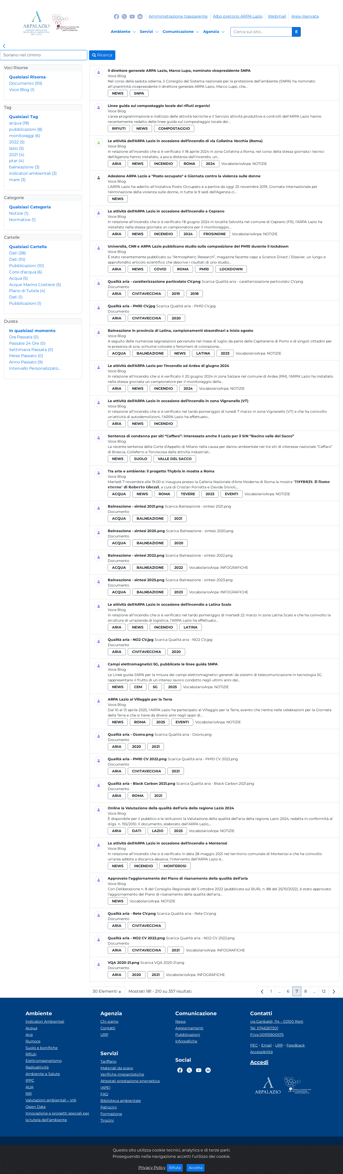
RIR (29, 1093)
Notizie (18, 213)
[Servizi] (150, 32)
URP (104, 1034)
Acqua (18, 278)
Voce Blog (21, 89)
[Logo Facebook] (116, 16)
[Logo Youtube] (132, 16)
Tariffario (108, 1061)
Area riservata (305, 16)
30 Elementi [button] (109, 992)
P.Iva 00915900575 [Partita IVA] (267, 1034)
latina (203, 353)
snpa (139, 93)
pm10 (204, 269)
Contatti (107, 1028)
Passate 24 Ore (27, 343)
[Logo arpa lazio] (36, 23)
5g (155, 687)
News (180, 1021)
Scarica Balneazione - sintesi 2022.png (199, 555)
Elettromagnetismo (44, 1060)
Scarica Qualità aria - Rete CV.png (186, 913)
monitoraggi (24, 135)
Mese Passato (26, 355)
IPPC (30, 1080)
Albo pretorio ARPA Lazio (238, 16)
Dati (17, 253)
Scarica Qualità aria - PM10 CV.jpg (186, 306)
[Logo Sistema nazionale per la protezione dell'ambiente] (65, 23)
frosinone (214, 234)
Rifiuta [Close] (176, 1167)
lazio (16, 148)
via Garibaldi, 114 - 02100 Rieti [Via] (276, 1021)
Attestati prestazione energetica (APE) (130, 1084)
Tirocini (107, 1120)
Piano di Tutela (27, 290)
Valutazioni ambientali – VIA (51, 1100)
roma (189, 163)
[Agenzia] (214, 32)
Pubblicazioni (26, 265)
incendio (163, 163)
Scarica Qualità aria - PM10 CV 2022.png (203, 759)
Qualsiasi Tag (23, 116)
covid (160, 269)
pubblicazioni (25, 129)
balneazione (24, 167)
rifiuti (119, 128)
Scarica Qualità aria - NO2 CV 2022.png (200, 938)
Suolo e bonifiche (42, 1048)
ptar (16, 160)
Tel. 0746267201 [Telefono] (264, 1028)
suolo (140, 458)
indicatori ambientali (33, 173)
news (117, 93)
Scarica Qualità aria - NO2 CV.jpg (183, 639)
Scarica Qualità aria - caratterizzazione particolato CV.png (252, 281)
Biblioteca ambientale (120, 1100)
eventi (231, 494)
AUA (29, 1087)
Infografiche (234, 567)
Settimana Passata (31, 349)
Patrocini (108, 1107)
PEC (254, 1045)
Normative (22, 219)
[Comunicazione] (181, 32)
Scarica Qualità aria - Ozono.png (183, 734)
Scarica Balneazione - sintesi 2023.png (199, 580)
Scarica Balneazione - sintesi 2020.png (199, 531)
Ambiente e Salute (43, 1074)
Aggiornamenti (189, 1028)
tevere (188, 494)
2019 (176, 293)
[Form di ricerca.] (261, 32)
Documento (25, 83)
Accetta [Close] (197, 1167)
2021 (16, 154)
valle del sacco (175, 458)
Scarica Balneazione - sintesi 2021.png (198, 506)
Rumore (33, 1041)
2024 (210, 163)
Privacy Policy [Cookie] (152, 1167)
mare (17, 179)
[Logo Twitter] (124, 16)
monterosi (175, 866)
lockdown (231, 269)
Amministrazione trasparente (178, 16)
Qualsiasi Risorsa (27, 77)
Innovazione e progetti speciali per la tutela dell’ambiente (57, 1116)
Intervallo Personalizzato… (35, 368)
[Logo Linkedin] (140, 16)
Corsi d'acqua (25, 272)
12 (325, 992)
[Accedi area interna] (259, 1063)
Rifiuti (31, 1054)
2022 (17, 142)
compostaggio (174, 128)
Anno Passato (26, 362)
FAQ (104, 1094)
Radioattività (37, 1067)
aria (116, 163)
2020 (176, 318)
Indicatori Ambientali (45, 1021)
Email (266, 1045)
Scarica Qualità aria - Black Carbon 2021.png (215, 783)
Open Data (36, 1106)
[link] (4, 46)
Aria (29, 1034)
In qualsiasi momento (32, 330)
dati (136, 831)
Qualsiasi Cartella (28, 246)
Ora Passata (24, 337)
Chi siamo (109, 1021)
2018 (194, 293)
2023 (225, 353)
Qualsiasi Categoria (30, 207)
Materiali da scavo (116, 1068)
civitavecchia (146, 293)
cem (138, 687)
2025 (172, 687)
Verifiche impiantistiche (122, 1074)
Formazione (111, 1114)
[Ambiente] (124, 32)
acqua (19, 123)
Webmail (277, 16)
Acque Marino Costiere (35, 284)
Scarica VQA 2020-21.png (162, 962)
